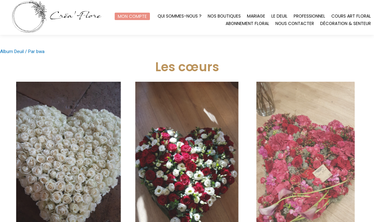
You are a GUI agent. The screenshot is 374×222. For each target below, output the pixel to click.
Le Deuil (279, 16)
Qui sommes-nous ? (180, 16)
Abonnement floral (247, 24)
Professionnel (309, 16)
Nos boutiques (224, 16)
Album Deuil (12, 51)
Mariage (256, 16)
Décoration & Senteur (345, 24)
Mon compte (132, 16)
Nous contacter (294, 24)
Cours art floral (351, 16)
